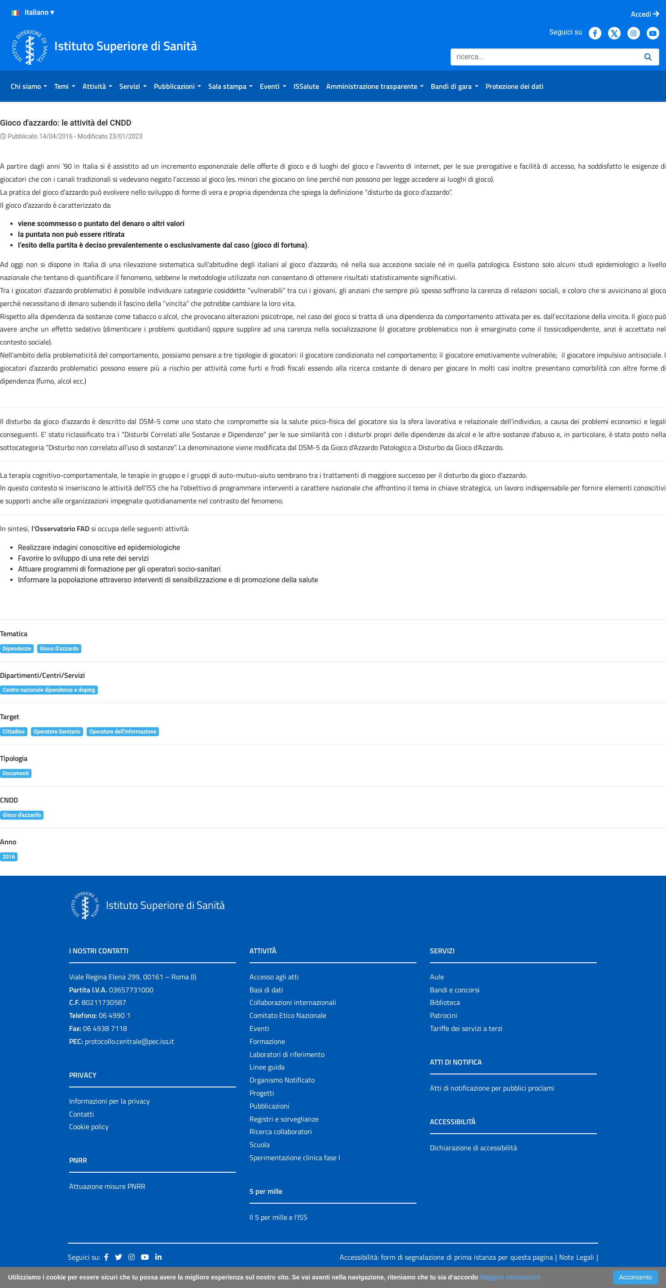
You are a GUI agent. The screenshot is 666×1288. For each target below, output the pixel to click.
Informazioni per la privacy (109, 1101)
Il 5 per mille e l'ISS (278, 1217)
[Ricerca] (544, 56)
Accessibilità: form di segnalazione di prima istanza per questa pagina (446, 1257)
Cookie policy (89, 1126)
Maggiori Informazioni (510, 1277)
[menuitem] (29, 86)
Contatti (81, 1114)
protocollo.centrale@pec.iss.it (129, 1041)
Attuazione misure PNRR (107, 1186)
